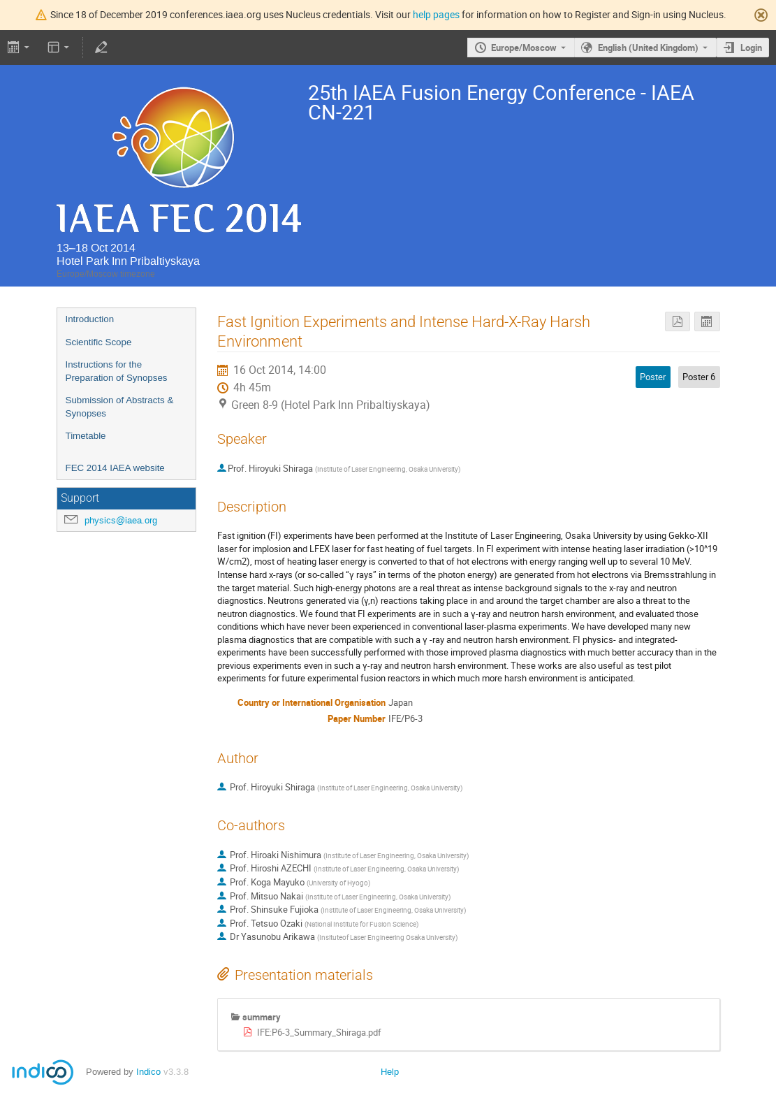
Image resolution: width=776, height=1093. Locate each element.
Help (390, 1072)
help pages (436, 14)
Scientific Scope (99, 342)
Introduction (90, 319)
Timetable (86, 435)
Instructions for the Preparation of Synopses (117, 371)
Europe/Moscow (524, 47)
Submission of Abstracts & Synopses (120, 407)
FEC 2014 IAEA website (115, 468)
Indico (148, 1072)
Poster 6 (698, 376)
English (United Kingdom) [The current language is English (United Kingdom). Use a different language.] (648, 47)
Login (751, 47)
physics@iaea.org (121, 520)
